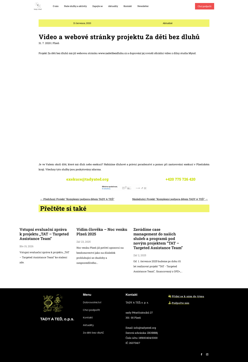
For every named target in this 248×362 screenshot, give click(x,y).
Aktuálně (167, 25)
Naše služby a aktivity (75, 6)
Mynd (192, 95)
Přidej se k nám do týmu (188, 296)
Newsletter (143, 6)
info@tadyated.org (145, 327)
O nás (56, 6)
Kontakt (128, 6)
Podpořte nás (180, 303)
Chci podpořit (204, 6)
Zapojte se (97, 6)
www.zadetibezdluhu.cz (112, 95)
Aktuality (113, 6)
